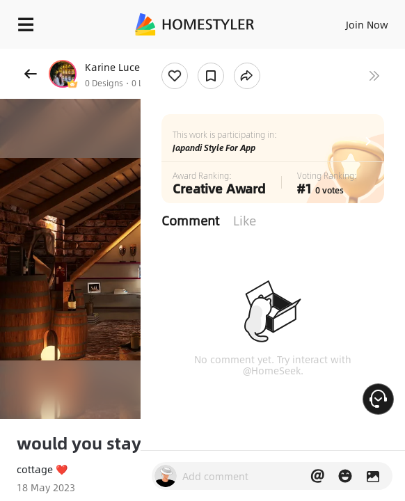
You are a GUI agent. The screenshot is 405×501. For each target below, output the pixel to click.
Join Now (367, 24)
